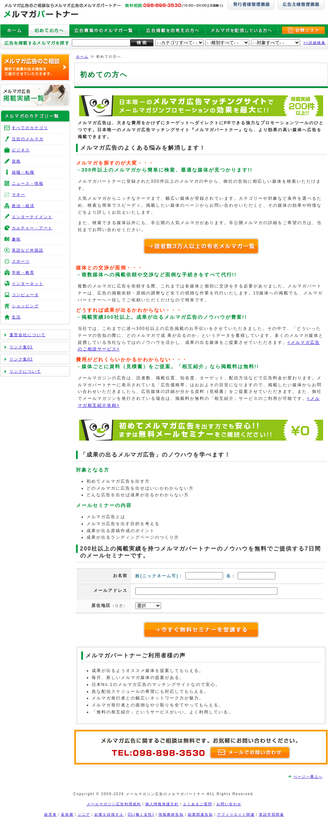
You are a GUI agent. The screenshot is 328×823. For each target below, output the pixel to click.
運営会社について (27, 335)
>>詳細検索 (315, 43)
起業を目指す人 (109, 814)
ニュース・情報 (28, 183)
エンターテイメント (32, 217)
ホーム (82, 56)
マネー (18, 194)
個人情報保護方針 (162, 804)
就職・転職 (23, 172)
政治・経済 (23, 206)
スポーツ (21, 261)
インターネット (28, 284)
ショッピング (25, 306)
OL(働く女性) (141, 814)
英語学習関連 (271, 814)
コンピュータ (25, 295)
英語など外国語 (28, 250)
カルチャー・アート (32, 228)
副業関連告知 (200, 814)
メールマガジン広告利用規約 (114, 804)
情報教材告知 (171, 814)
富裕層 (67, 814)
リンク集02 (21, 359)
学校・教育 (23, 272)
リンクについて (25, 371)
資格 (16, 161)
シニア (84, 814)
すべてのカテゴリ (30, 128)
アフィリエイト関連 (236, 814)
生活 (16, 317)
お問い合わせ (229, 804)
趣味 (16, 239)
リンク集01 (21, 347)
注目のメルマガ (28, 139)
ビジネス (21, 150)
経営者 (50, 814)
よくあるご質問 (197, 804)
